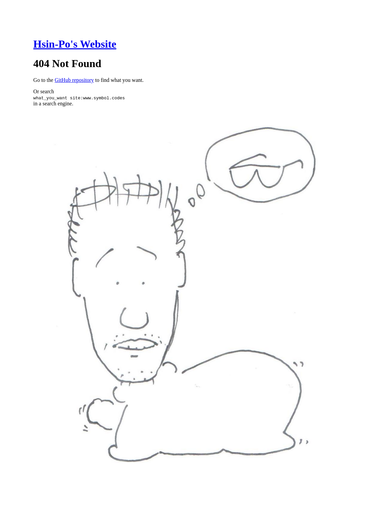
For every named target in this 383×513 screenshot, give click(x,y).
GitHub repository (74, 80)
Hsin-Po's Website (74, 44)
